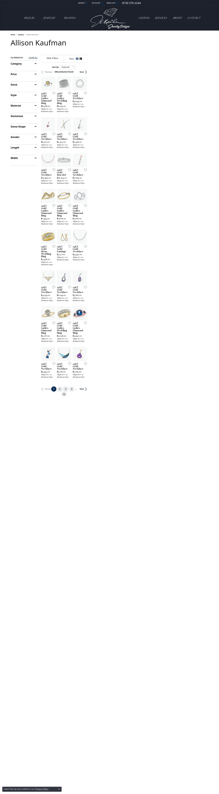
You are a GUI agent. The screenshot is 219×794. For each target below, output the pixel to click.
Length (15, 147)
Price (14, 74)
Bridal (29, 18)
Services (161, 18)
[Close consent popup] (59, 789)
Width (14, 158)
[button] (83, 3)
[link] (131, 3)
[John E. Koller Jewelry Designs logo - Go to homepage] (109, 18)
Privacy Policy (41, 789)
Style (14, 95)
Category (16, 63)
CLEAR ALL (33, 58)
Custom (143, 18)
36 (137, 634)
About (177, 18)
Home (13, 35)
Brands (69, 18)
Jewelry (49, 18)
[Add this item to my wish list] (93, 133)
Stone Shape (18, 126)
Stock (14, 84)
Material (16, 105)
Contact (193, 18)
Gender (15, 137)
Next (203, 72)
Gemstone (17, 116)
